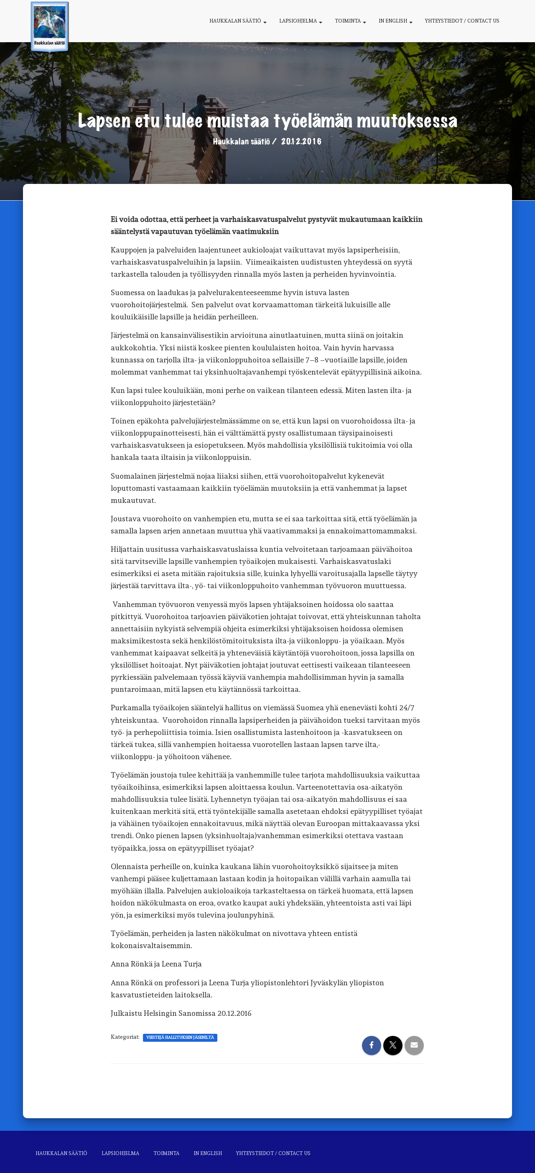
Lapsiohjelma (300, 21)
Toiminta (350, 21)
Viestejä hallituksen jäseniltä (180, 1037)
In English (396, 21)
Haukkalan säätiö (238, 21)
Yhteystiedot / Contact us (462, 21)
